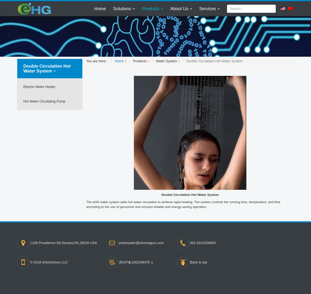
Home (100, 8)
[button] (124, 8)
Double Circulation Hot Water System (47, 68)
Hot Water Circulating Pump (44, 101)
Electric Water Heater (39, 87)
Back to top (198, 262)
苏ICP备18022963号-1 (136, 262)
